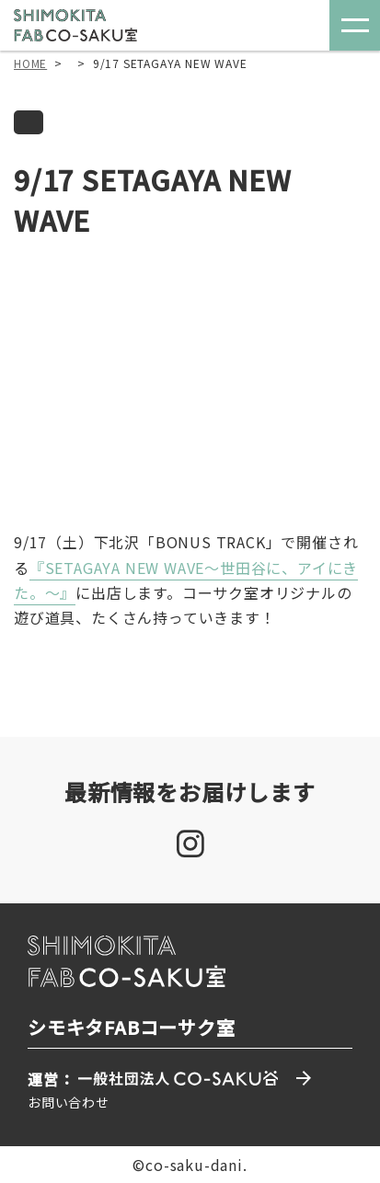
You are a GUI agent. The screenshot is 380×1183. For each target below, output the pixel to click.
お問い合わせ (68, 1102)
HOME (30, 63)
